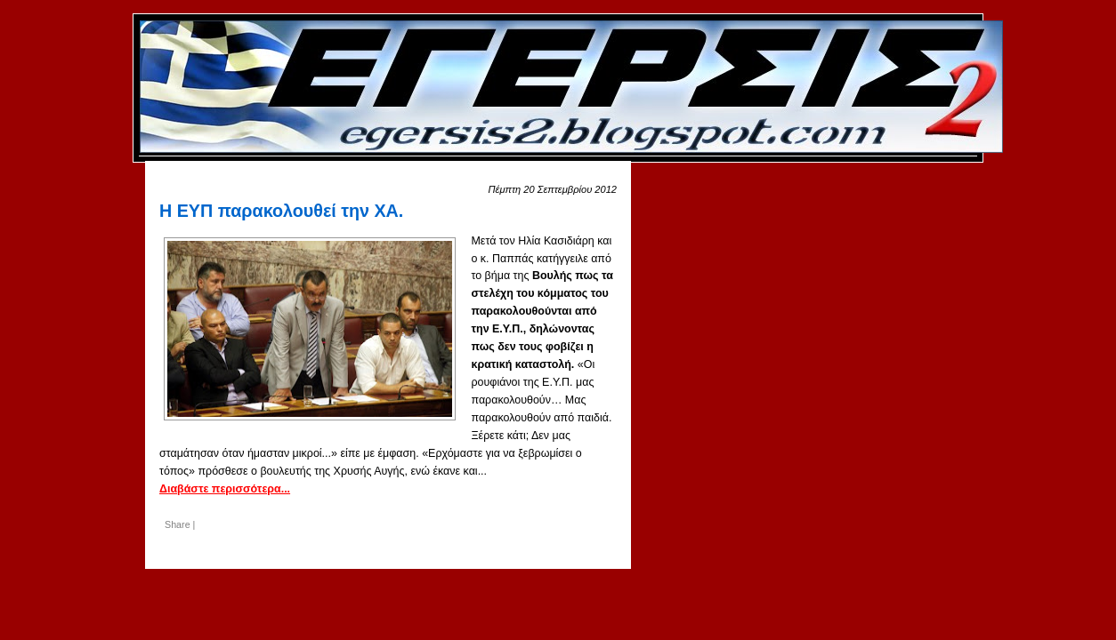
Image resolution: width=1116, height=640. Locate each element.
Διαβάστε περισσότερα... (224, 489)
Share (177, 524)
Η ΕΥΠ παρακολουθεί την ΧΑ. (281, 210)
